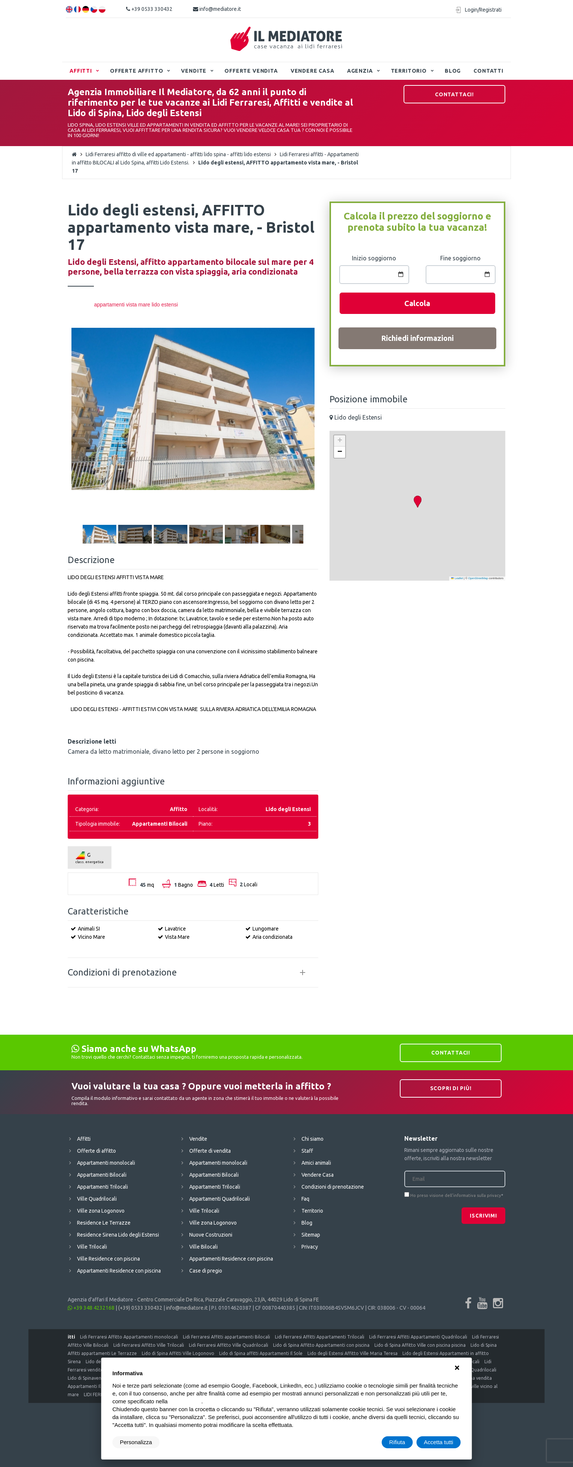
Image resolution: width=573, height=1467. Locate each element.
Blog (453, 71)
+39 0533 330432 (149, 9)
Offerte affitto (136, 71)
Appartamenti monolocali (106, 1163)
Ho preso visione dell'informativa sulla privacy (455, 1195)
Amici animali (316, 1163)
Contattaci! (454, 94)
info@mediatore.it (217, 9)
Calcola (417, 303)
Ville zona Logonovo (101, 1211)
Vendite (193, 71)
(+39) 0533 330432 (140, 1308)
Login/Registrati (483, 10)
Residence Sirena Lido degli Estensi (118, 1235)
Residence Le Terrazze (104, 1223)
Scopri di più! (451, 1088)
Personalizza (136, 1442)
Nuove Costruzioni (210, 1235)
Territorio (409, 71)
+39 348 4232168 (91, 1308)
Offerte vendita (251, 71)
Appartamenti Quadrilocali (219, 1199)
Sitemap (310, 1235)
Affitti (81, 71)
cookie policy (185, 1401)
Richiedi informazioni (417, 338)
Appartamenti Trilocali (102, 1187)
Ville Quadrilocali (97, 1199)
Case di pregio (205, 1271)
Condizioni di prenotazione (332, 1187)
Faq (305, 1199)
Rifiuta (397, 1442)
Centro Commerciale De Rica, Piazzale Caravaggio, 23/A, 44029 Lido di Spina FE (228, 1300)
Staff (307, 1151)
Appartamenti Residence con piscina (119, 1271)
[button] (417, 501)
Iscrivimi (483, 1216)
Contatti (488, 71)
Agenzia (360, 71)
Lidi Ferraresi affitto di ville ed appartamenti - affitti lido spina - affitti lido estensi (178, 154)
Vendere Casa (312, 71)
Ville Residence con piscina (108, 1259)
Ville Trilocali (92, 1247)
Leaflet (457, 578)
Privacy (309, 1247)
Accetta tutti (438, 1442)
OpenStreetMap (478, 578)
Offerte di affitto (96, 1151)
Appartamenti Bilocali (101, 1175)
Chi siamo (312, 1139)
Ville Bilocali (203, 1247)
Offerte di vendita (210, 1151)
